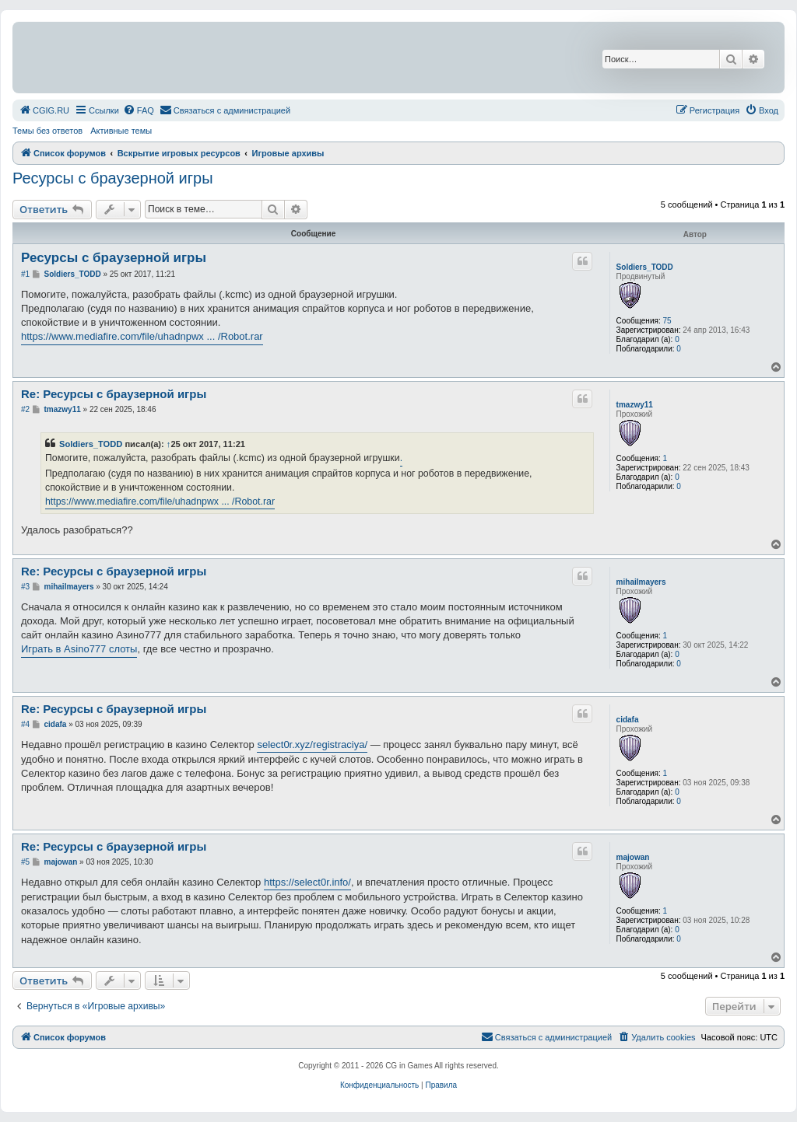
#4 (25, 724)
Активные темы (121, 130)
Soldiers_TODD (644, 267)
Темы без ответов (47, 130)
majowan (633, 857)
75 (666, 320)
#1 (25, 274)
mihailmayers (641, 582)
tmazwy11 (634, 404)
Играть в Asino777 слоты (79, 649)
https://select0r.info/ (307, 882)
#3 (25, 586)
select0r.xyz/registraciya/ (312, 744)
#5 (25, 862)
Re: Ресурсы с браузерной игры (113, 393)
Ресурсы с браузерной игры (112, 178)
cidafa (627, 719)
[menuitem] (44, 110)
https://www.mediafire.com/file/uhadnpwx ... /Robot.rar (142, 336)
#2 (25, 409)
